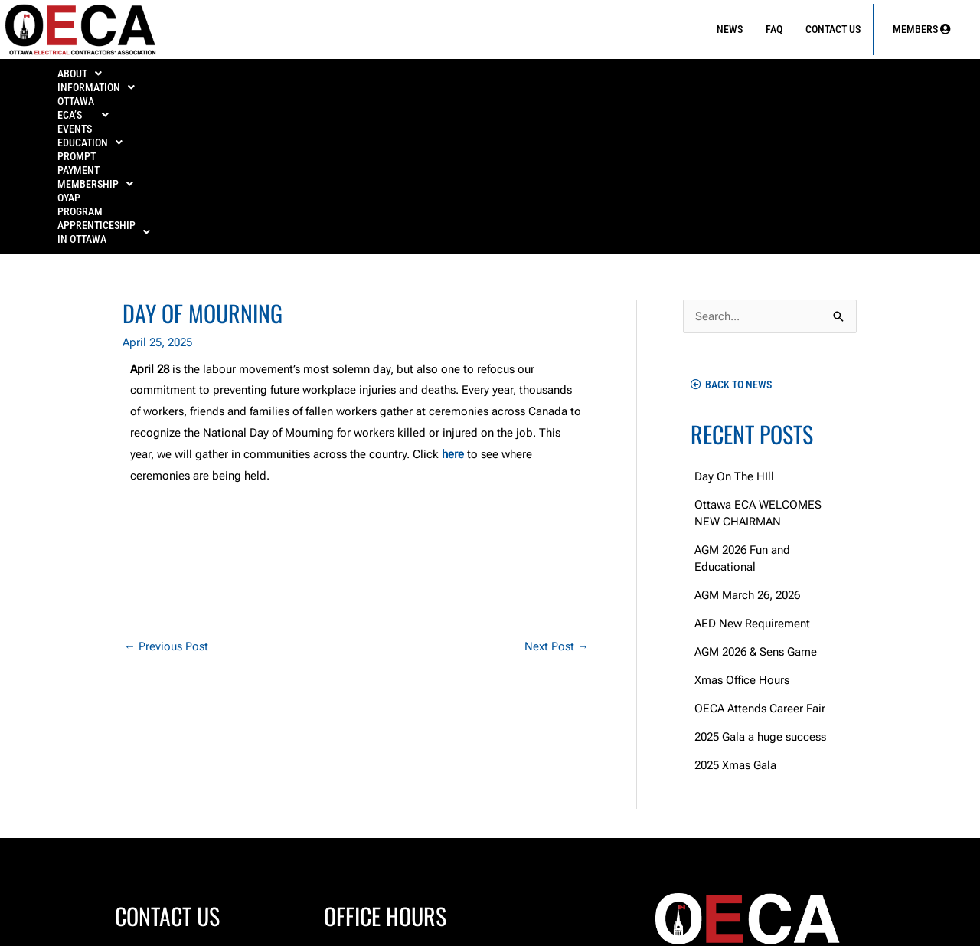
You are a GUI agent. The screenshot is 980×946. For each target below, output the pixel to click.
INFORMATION (168, 78)
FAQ (774, 29)
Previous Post (166, 490)
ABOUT (81, 78)
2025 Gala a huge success (760, 581)
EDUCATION (408, 78)
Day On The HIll (734, 320)
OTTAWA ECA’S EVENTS (291, 78)
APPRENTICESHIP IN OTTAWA (849, 78)
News (730, 29)
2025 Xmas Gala (735, 609)
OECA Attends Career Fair (759, 552)
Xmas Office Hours (741, 524)
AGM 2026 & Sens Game (755, 495)
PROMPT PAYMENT (509, 78)
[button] (81, 78)
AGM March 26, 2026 (747, 439)
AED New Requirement (752, 467)
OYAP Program (715, 78)
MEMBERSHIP (615, 78)
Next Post (556, 490)
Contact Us (833, 29)
